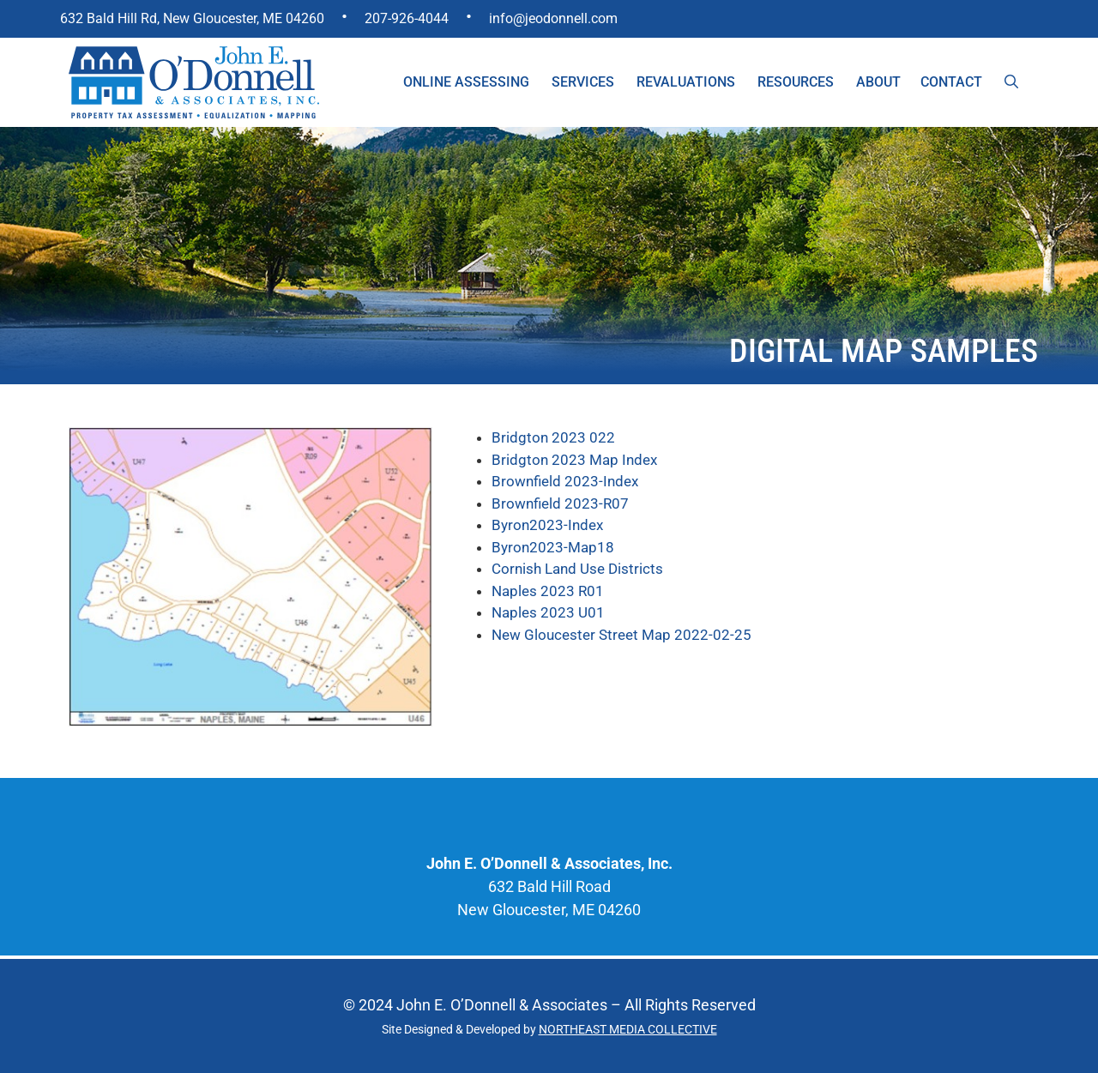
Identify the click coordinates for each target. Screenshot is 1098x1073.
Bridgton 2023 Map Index (574, 459)
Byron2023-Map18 (553, 547)
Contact (951, 82)
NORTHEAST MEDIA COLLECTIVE (628, 1029)
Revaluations (685, 82)
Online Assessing (466, 82)
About (878, 82)
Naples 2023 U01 (548, 612)
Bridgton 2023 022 (553, 437)
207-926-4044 (407, 18)
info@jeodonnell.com (553, 18)
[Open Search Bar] (1011, 82)
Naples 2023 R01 (548, 591)
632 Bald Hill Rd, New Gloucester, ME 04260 (192, 18)
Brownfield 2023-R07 (560, 503)
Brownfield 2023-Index (565, 481)
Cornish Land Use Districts (577, 568)
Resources (795, 82)
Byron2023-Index (547, 524)
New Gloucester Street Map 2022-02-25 (621, 634)
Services (583, 82)
